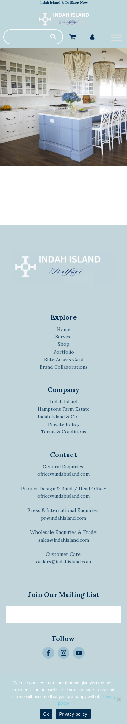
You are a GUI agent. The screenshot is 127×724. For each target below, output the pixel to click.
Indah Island (63, 402)
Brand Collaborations (64, 367)
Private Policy (63, 424)
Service (63, 337)
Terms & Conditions (63, 432)
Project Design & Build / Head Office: (63, 492)
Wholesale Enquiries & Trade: (63, 536)
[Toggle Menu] (116, 37)
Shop (63, 344)
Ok (46, 714)
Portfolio (63, 352)
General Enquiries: (63, 470)
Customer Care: (63, 558)
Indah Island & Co (64, 2)
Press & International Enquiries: (63, 514)
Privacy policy (73, 714)
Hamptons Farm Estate (64, 409)
